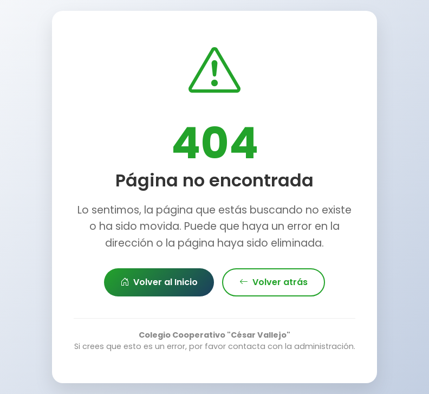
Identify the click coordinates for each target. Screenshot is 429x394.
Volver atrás (273, 282)
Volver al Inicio (159, 282)
